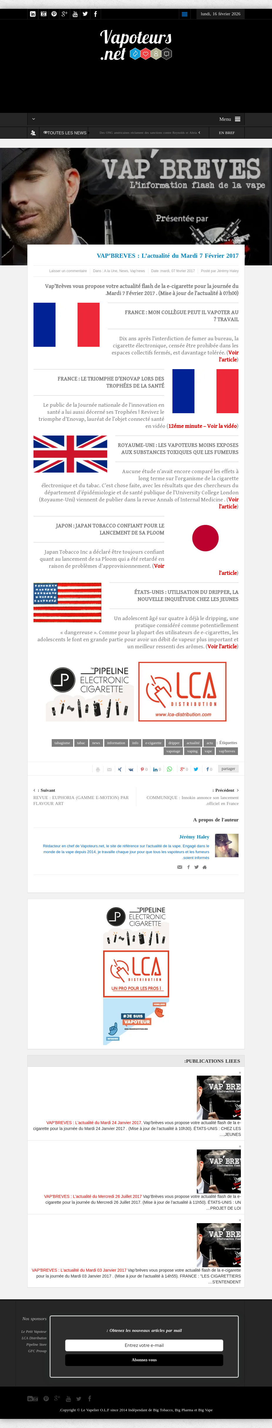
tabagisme (62, 742)
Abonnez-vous (144, 1360)
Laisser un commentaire (68, 271)
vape (208, 751)
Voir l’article (222, 646)
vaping (192, 751)
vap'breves (227, 751)
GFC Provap (37, 1351)
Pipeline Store (36, 1345)
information (116, 742)
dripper (174, 742)
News (123, 271)
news (96, 742)
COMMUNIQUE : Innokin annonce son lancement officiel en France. (187, 798)
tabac (81, 742)
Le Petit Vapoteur (34, 1332)
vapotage (173, 751)
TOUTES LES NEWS (66, 132)
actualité (193, 742)
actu (209, 742)
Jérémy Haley (194, 837)
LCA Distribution (34, 1338)
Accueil (237, 240)
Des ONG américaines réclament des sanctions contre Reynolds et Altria (148, 133)
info (135, 742)
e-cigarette (153, 742)
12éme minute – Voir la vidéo (202, 426)
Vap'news (137, 271)
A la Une (221, 240)
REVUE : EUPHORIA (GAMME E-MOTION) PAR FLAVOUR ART (84, 798)
